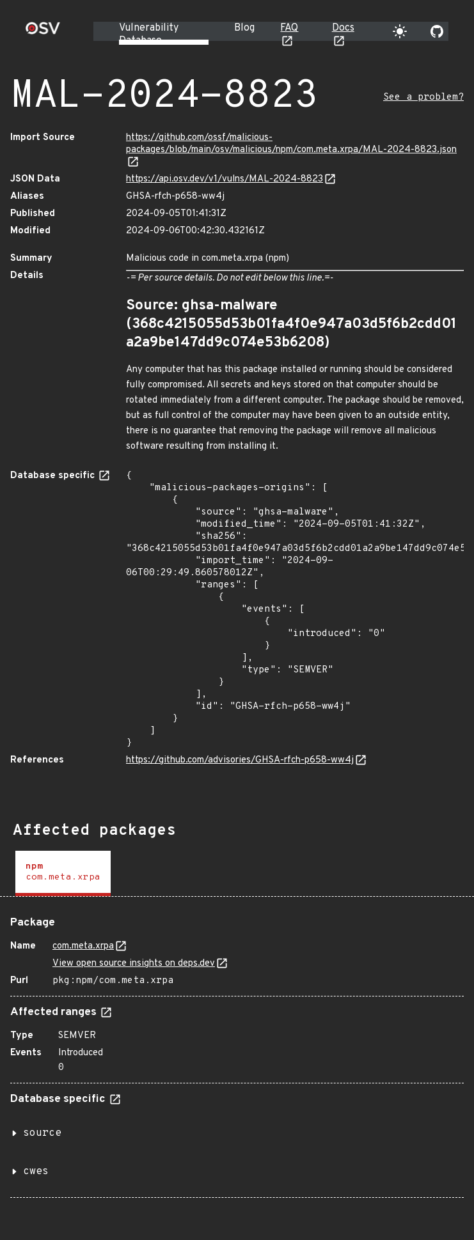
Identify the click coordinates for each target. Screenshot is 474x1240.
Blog (244, 28)
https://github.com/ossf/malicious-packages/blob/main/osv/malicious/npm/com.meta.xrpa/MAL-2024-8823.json (291, 144)
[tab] (63, 873)
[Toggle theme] (400, 31)
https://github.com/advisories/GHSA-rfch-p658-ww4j (240, 760)
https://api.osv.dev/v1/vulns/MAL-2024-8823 (224, 179)
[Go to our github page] (437, 31)
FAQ (289, 28)
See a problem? (423, 97)
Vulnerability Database (148, 34)
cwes (36, 1171)
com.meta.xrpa (83, 946)
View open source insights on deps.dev (133, 963)
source (42, 1133)
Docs (343, 28)
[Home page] (43, 32)
